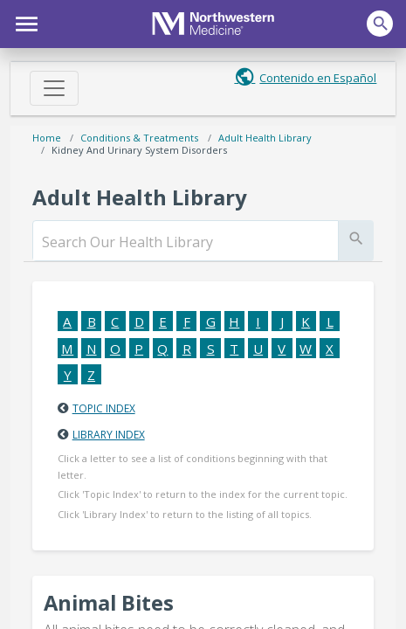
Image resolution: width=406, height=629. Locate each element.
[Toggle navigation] (54, 88)
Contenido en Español (317, 78)
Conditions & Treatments (139, 137)
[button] (24, 21)
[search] (186, 242)
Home (46, 137)
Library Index (108, 434)
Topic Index (103, 408)
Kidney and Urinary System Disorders (139, 149)
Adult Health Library (265, 137)
